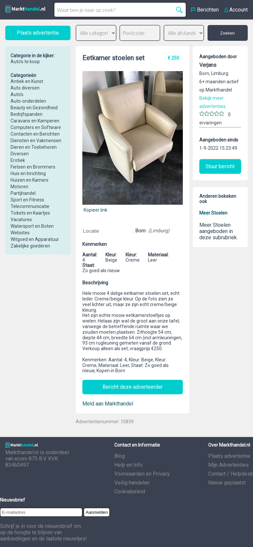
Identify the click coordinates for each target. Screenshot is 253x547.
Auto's (17, 94)
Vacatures (21, 219)
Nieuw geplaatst (227, 483)
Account (238, 10)
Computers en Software (36, 127)
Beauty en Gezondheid (34, 107)
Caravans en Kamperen (35, 120)
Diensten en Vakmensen (36, 140)
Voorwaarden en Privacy (142, 474)
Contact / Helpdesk (230, 474)
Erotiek (18, 160)
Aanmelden (97, 512)
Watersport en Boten (32, 226)
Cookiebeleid (129, 491)
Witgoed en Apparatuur (35, 239)
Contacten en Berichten (35, 134)
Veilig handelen (132, 483)
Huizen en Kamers (29, 180)
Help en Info (128, 465)
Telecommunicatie (30, 206)
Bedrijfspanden (26, 114)
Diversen (20, 153)
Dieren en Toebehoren (34, 147)
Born (140, 231)
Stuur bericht (220, 166)
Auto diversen (25, 88)
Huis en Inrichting (28, 173)
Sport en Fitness (27, 199)
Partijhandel (23, 193)
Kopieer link (95, 210)
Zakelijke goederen (30, 245)
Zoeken (227, 33)
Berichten (208, 10)
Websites (20, 232)
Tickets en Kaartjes (30, 213)
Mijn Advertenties (228, 465)
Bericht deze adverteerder (132, 387)
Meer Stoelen (213, 213)
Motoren (19, 186)
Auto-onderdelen (28, 101)
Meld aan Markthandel (107, 404)
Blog (119, 456)
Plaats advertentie (229, 456)
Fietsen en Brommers (33, 166)
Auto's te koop (25, 61)
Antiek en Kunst (27, 81)
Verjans (207, 65)
